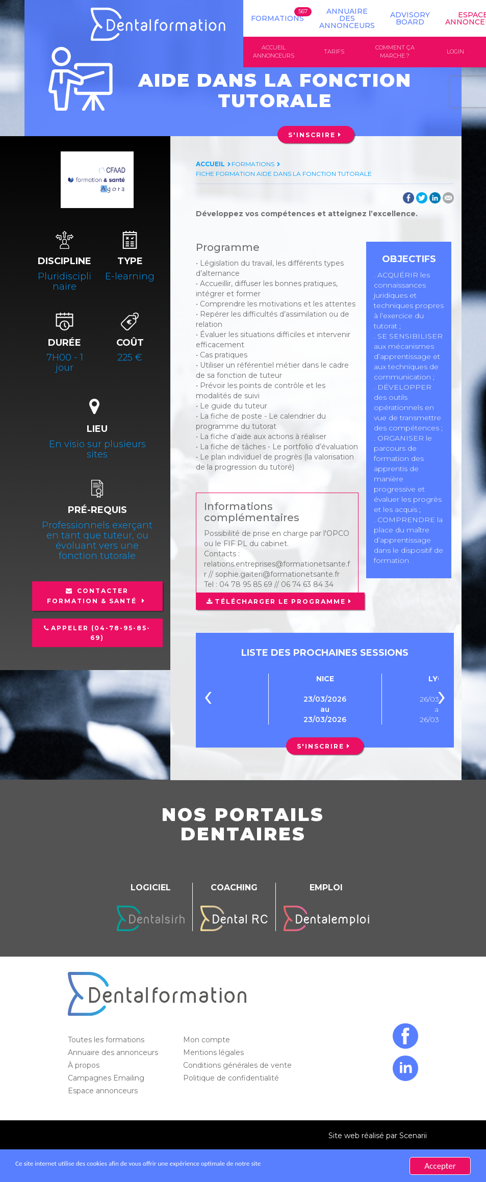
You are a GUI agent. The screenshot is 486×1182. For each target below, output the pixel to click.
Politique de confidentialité (232, 1079)
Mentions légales (214, 1053)
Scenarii (413, 1136)
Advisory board (410, 18)
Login (455, 52)
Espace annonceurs (104, 1091)
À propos (84, 1066)
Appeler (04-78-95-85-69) (100, 633)
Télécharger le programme (280, 602)
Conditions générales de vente (238, 1066)
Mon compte (207, 1040)
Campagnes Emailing (107, 1079)
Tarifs (334, 52)
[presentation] (208, 699)
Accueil (210, 165)
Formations (277, 18)
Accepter (439, 1166)
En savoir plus (360, 1166)
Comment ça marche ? (395, 52)
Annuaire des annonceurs (347, 18)
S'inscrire (312, 136)
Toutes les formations (107, 1040)
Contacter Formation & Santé (93, 597)
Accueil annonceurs (273, 52)
